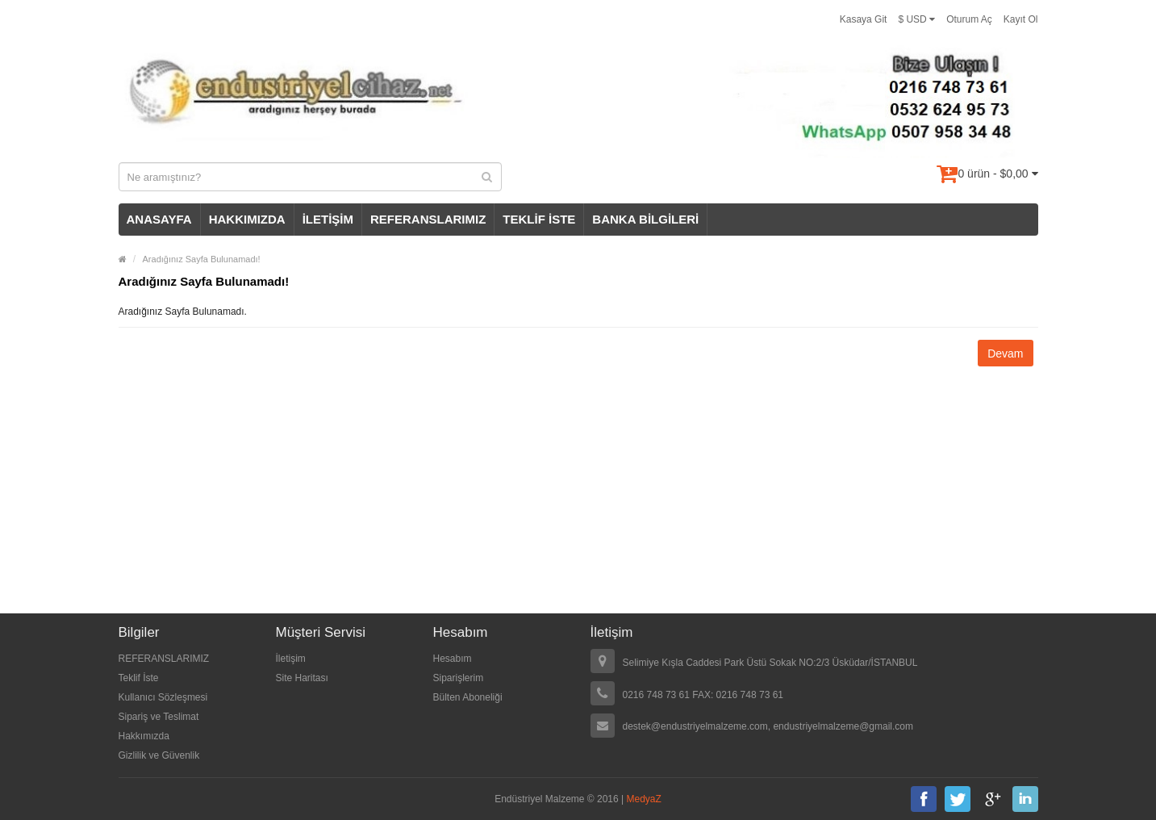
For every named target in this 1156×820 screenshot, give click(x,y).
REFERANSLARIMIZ (428, 219)
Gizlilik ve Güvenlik (159, 755)
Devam (1005, 353)
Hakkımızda (144, 736)
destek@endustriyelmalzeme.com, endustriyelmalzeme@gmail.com (768, 726)
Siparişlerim (458, 678)
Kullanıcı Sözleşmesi (163, 697)
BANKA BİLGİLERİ (645, 219)
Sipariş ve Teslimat (159, 716)
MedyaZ (644, 799)
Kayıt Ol (1021, 19)
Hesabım (452, 658)
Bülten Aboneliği (468, 697)
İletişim (291, 658)
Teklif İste (139, 678)
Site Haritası (302, 678)
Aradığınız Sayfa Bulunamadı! (202, 259)
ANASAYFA (159, 219)
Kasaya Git (863, 19)
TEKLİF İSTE (539, 219)
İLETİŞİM (328, 219)
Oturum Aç (969, 19)
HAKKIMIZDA (247, 219)
